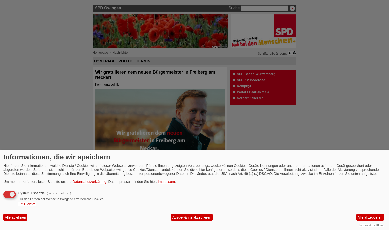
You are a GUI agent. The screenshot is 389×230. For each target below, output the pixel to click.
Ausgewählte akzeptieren (191, 217)
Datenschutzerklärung (89, 182)
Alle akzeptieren (370, 217)
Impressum (166, 182)
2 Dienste (27, 204)
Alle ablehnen (15, 217)
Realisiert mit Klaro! (371, 225)
